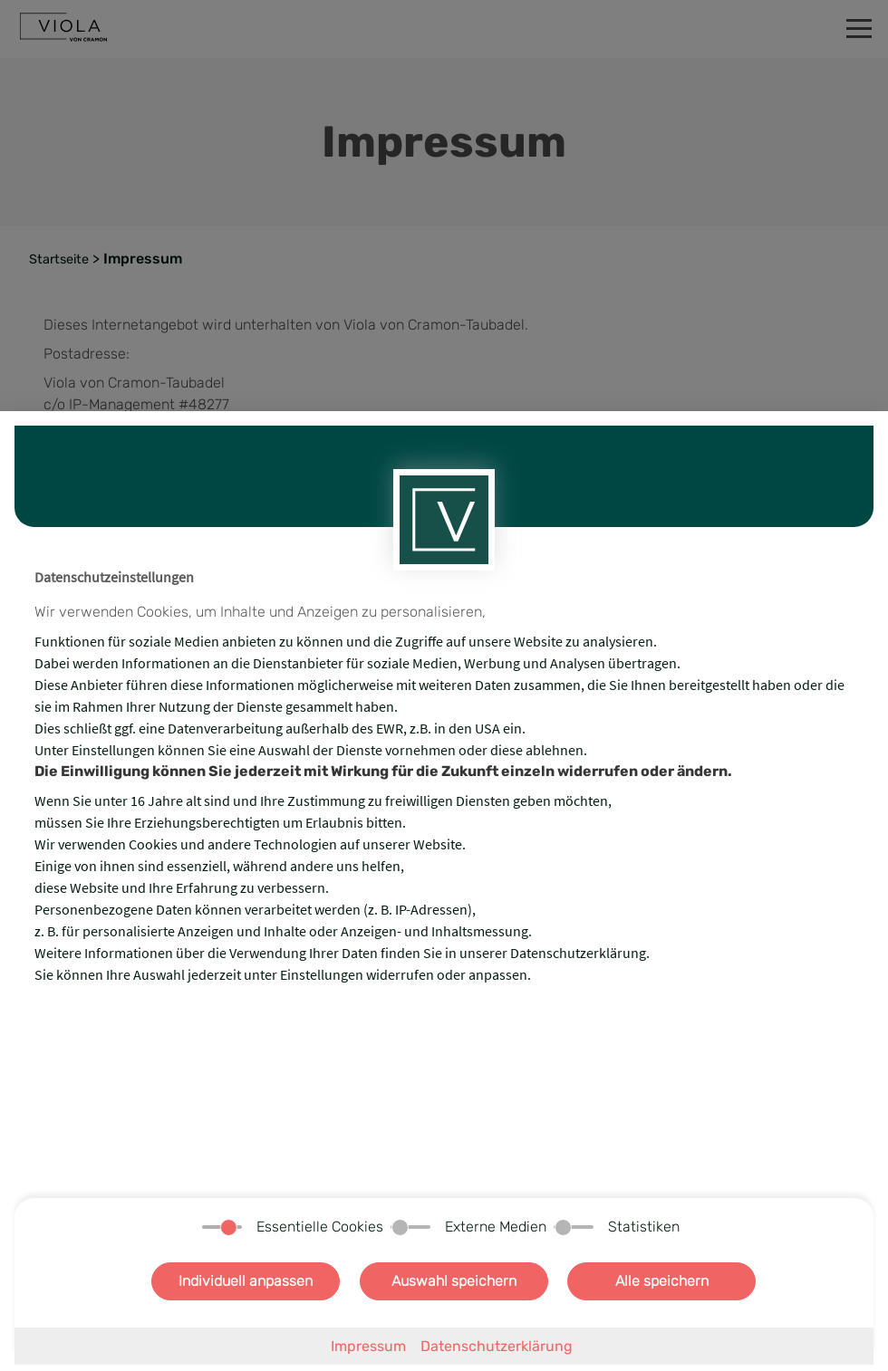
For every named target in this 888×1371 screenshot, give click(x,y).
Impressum (368, 1346)
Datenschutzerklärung (496, 1346)
